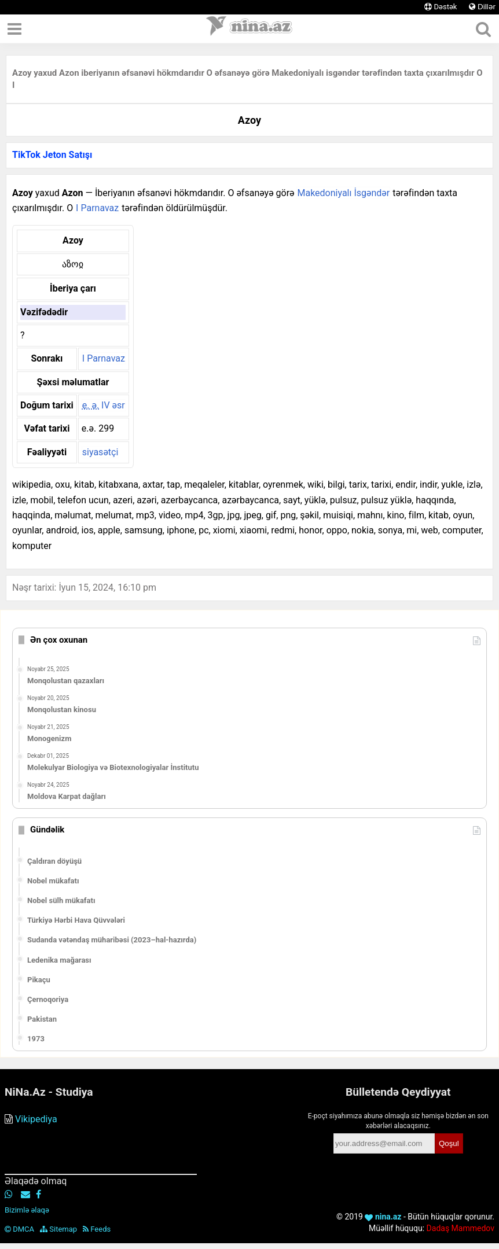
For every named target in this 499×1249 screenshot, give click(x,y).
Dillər (482, 6)
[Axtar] (483, 28)
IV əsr (103, 405)
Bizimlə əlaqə (27, 1210)
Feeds (97, 1229)
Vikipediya (36, 1119)
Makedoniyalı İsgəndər (343, 192)
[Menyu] (14, 28)
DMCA (19, 1229)
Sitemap (58, 1229)
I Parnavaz (97, 207)
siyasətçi (100, 452)
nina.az (383, 1216)
